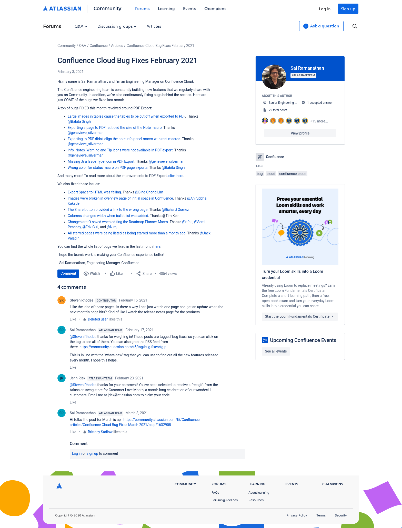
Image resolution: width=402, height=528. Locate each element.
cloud (271, 174)
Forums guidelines (225, 500)
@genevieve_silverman (86, 133)
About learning (258, 492)
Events (189, 8)
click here (175, 176)
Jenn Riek (77, 378)
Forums (142, 8)
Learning (166, 8)
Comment (68, 273)
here (157, 246)
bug (260, 174)
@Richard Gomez (175, 210)
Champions (215, 8)
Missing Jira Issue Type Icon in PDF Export (101, 161)
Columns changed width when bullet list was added (108, 216)
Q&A (81, 26)
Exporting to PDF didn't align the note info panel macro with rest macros (124, 139)
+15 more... (319, 121)
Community (108, 8)
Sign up (348, 8)
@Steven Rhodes (83, 337)
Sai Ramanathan (83, 330)
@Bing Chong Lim (149, 192)
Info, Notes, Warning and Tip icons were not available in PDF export (120, 150)
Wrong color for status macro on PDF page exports (107, 167)
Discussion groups (116, 26)
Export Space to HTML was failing (94, 192)
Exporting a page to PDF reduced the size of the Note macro (115, 128)
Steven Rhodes (81, 300)
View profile (300, 133)
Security (341, 515)
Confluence (99, 46)
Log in (325, 8)
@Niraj (112, 227)
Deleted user (98, 319)
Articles (154, 26)
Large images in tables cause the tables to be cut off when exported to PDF (126, 116)
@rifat (187, 222)
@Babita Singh (79, 121)
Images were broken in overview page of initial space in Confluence (120, 198)
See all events (276, 351)
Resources (256, 500)
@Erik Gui (90, 227)
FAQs (215, 492)
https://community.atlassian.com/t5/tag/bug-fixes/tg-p (122, 347)
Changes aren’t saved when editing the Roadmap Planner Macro (118, 222)
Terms (321, 515)
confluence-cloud (292, 174)
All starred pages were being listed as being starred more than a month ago (127, 233)
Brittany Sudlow (100, 432)
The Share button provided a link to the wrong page (107, 210)
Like (73, 319)
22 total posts (278, 110)
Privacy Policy (296, 515)
